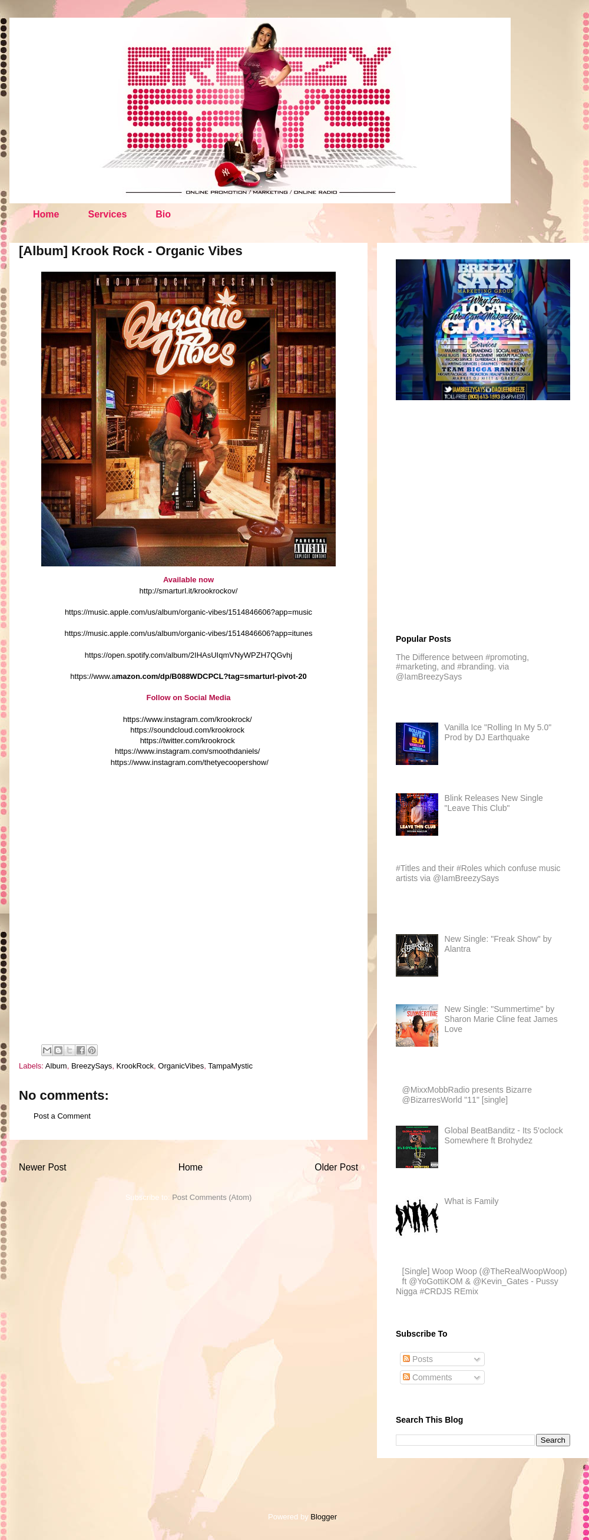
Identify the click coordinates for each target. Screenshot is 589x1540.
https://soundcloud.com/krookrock (187, 730)
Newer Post (43, 1167)
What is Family (472, 1201)
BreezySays (91, 1065)
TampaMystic (230, 1065)
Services (107, 214)
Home (46, 214)
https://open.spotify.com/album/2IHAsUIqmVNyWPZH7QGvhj (188, 655)
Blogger (323, 1516)
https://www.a (188, 676)
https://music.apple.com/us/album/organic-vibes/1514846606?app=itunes (189, 633)
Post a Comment (62, 1116)
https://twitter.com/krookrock (187, 740)
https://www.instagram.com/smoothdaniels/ (187, 751)
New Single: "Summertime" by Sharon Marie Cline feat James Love (501, 1019)
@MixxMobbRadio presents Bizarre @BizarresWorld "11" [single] (467, 1094)
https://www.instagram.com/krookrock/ (187, 719)
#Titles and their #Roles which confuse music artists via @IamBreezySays (478, 873)
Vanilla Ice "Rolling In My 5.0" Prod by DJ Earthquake (498, 732)
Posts (418, 1359)
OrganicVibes (181, 1065)
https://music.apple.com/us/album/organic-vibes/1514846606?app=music (188, 612)
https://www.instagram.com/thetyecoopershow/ (190, 762)
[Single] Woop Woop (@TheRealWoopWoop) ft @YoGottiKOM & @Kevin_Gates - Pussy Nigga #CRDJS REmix (481, 1281)
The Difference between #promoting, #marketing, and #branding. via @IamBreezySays (462, 667)
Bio (163, 214)
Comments (427, 1377)
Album (56, 1065)
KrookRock (135, 1065)
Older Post (336, 1167)
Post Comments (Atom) (212, 1197)
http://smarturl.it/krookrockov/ (189, 590)
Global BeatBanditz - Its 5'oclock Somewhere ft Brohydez (504, 1135)
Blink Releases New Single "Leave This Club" (494, 803)
